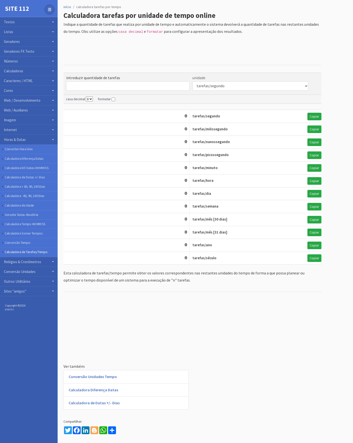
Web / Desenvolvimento (22, 100)
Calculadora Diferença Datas (24, 158)
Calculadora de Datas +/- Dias (25, 177)
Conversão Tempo (17, 242)
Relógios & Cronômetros (22, 261)
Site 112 (17, 8)
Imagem (10, 120)
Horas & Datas (15, 139)
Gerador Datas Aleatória (21, 214)
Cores (8, 90)
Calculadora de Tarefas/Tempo (26, 252)
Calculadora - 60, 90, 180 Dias (24, 196)
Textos (9, 22)
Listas (8, 31)
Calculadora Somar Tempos (24, 233)
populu (9, 309)
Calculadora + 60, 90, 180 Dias (25, 186)
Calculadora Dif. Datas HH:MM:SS (27, 168)
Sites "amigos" (15, 291)
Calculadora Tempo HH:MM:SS (25, 224)
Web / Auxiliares (16, 110)
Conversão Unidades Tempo (93, 376)
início (67, 7)
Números (11, 61)
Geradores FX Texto (19, 51)
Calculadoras (13, 71)
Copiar (314, 116)
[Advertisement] (152, 50)
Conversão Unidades (20, 271)
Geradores (12, 41)
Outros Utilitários (17, 281)
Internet (10, 129)
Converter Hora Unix (18, 149)
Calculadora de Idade (19, 205)
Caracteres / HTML (18, 80)
